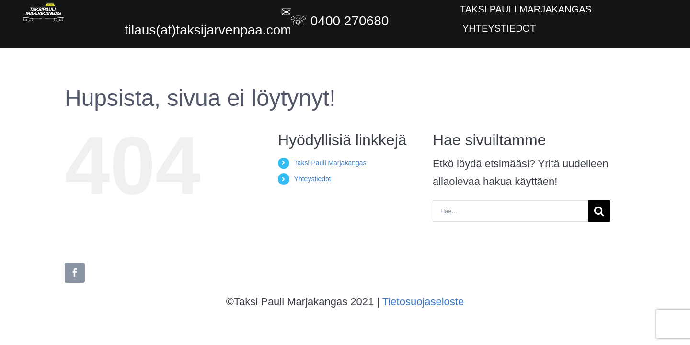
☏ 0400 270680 (341, 20)
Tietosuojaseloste (423, 302)
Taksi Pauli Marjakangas (330, 163)
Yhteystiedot (312, 179)
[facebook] (75, 273)
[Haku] (599, 211)
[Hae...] (510, 211)
